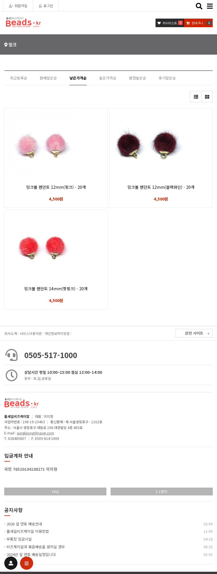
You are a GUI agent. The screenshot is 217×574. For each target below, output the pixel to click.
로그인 (46, 5)
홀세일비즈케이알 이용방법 (28, 531)
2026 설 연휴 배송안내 (24, 524)
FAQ (55, 491)
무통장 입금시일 (19, 539)
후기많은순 (167, 78)
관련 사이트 (197, 333)
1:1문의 (162, 491)
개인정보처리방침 (57, 333)
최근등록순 (18, 78)
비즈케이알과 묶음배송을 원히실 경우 (36, 546)
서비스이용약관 (31, 333)
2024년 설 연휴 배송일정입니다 (31, 554)
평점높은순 (137, 78)
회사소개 (10, 333)
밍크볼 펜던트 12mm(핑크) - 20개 (56, 187)
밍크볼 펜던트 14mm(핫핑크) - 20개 (55, 288)
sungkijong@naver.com (35, 432)
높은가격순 (107, 78)
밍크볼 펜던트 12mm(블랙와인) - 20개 (161, 187)
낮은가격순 (78, 78)
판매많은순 (48, 78)
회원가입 (18, 5)
